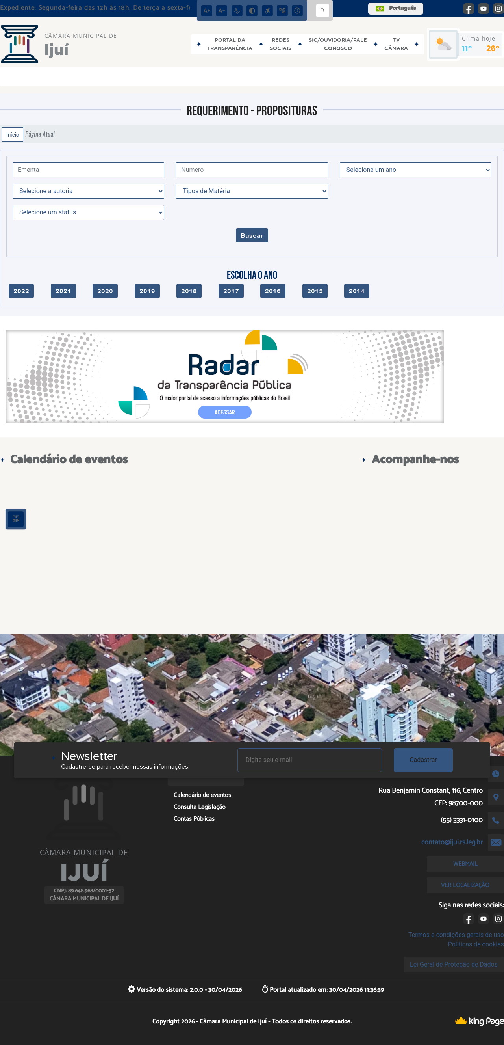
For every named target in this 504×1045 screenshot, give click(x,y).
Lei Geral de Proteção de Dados (454, 964)
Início (12, 134)
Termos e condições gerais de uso (456, 935)
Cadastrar (423, 760)
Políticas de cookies (476, 944)
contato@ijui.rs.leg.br (452, 842)
